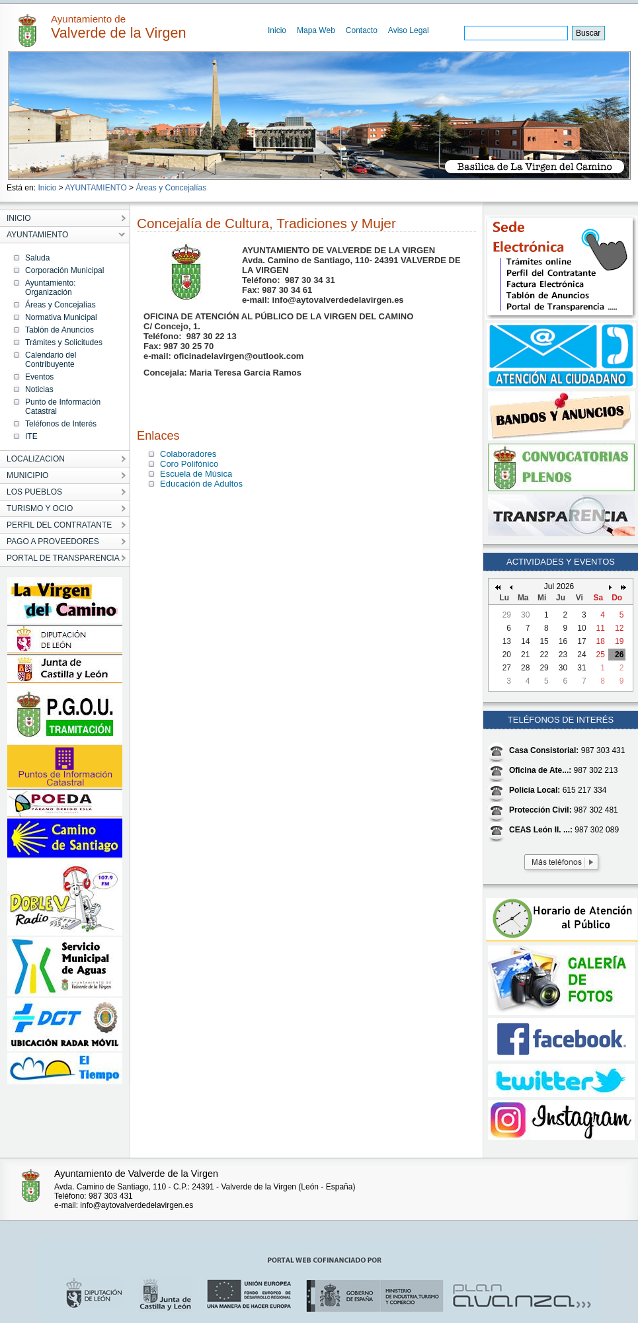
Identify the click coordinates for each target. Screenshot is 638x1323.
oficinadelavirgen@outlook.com (239, 356)
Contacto (362, 30)
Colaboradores (188, 454)
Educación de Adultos (201, 484)
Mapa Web (316, 30)
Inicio (277, 30)
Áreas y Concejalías (171, 187)
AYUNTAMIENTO (95, 187)
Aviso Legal (408, 30)
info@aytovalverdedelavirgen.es (338, 300)
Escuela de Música (196, 474)
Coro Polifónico (189, 464)
